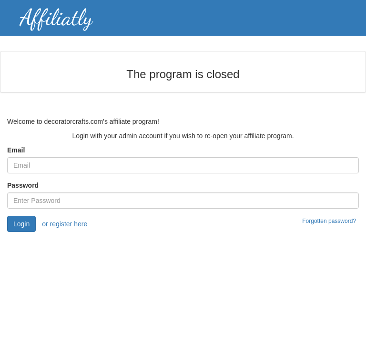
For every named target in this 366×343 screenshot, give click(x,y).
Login (21, 224)
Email (16, 150)
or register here (64, 224)
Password (23, 185)
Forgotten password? (329, 221)
